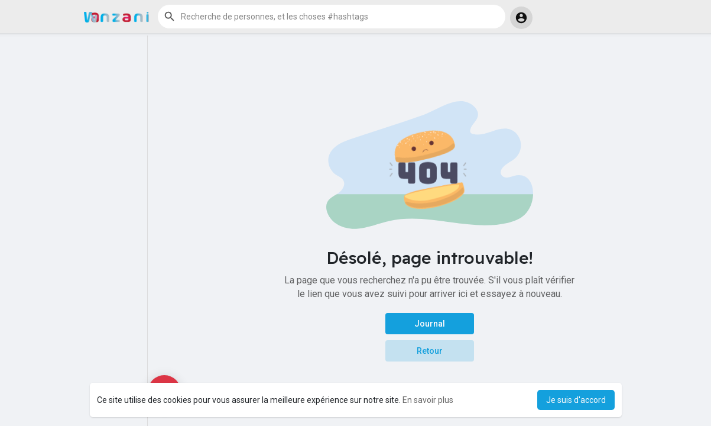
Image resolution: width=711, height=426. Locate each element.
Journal (429, 323)
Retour (430, 351)
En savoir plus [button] (427, 400)
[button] (331, 16)
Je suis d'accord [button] (576, 400)
